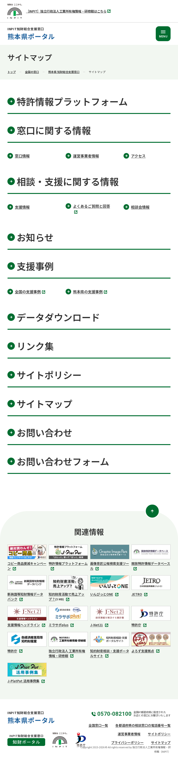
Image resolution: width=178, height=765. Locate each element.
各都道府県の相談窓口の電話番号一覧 (143, 725)
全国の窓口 (32, 72)
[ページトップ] (152, 511)
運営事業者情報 (129, 734)
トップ (11, 72)
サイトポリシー (159, 734)
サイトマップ (161, 742)
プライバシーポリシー (127, 742)
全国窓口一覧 (98, 725)
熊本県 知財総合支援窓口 (63, 72)
